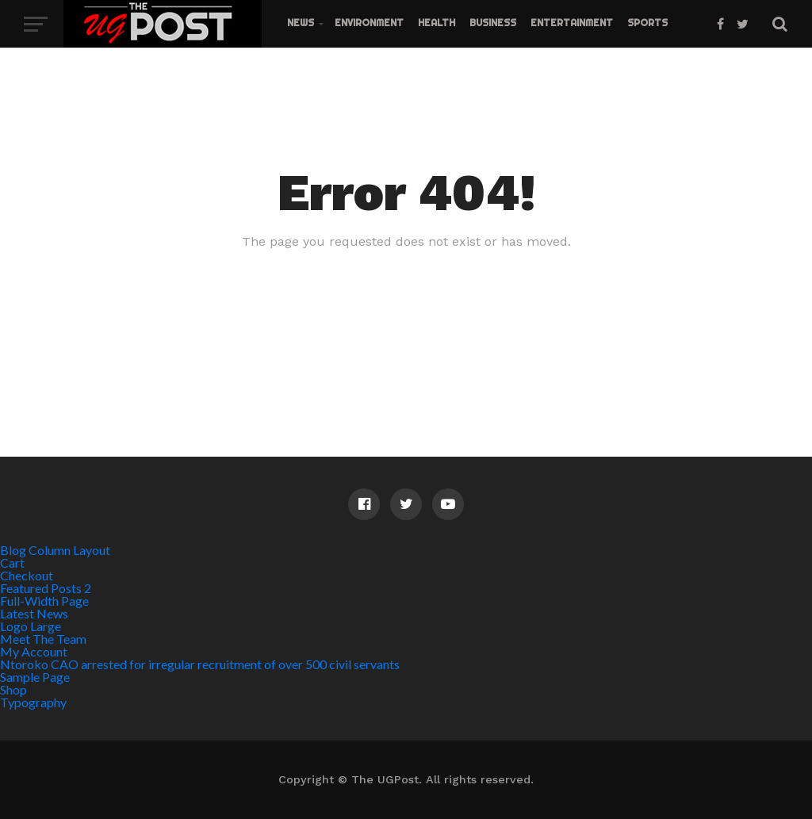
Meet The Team (43, 638)
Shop (13, 689)
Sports (647, 23)
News (300, 23)
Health (436, 23)
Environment (369, 23)
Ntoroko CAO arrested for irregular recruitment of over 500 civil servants (200, 664)
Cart (12, 562)
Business (492, 23)
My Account (33, 651)
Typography (33, 702)
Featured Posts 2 (45, 587)
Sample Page (35, 676)
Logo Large (30, 625)
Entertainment (571, 23)
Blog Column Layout (55, 549)
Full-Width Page (44, 600)
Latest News (34, 613)
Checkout (26, 575)
